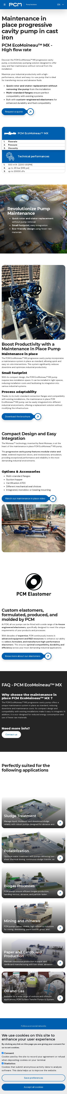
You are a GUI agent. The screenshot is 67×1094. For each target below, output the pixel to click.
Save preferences (33, 1077)
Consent (9, 1053)
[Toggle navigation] (4, 4)
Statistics (9, 1063)
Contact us (11, 734)
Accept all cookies (33, 1087)
